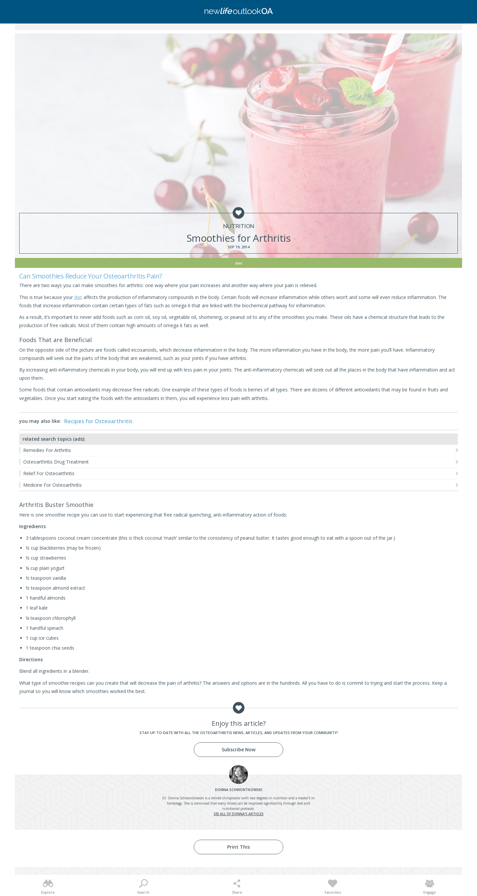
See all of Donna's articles (239, 814)
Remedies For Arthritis (47, 450)
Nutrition (238, 226)
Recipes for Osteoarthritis (98, 421)
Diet (238, 263)
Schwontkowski (238, 789)
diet (78, 297)
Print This (238, 847)
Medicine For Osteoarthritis (52, 485)
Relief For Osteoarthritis (49, 473)
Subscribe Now (238, 749)
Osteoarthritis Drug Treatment (56, 462)
